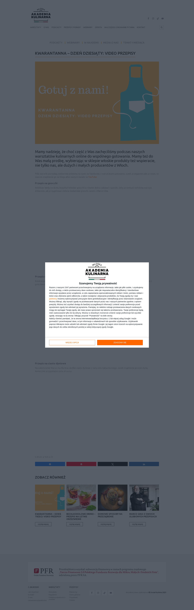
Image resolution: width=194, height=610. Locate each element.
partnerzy (53, 299)
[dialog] (97, 305)
